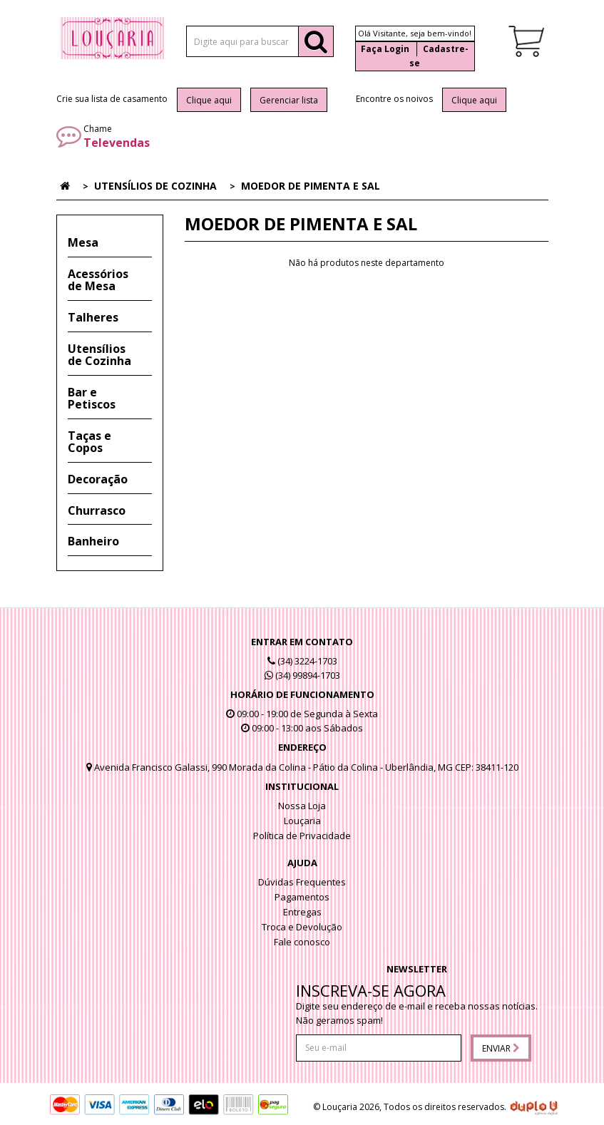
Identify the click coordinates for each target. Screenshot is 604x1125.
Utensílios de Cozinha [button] (99, 355)
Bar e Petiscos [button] (92, 398)
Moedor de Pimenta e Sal (310, 185)
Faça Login (385, 49)
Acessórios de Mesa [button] (98, 280)
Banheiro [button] (93, 541)
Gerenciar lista (289, 100)
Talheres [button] (93, 317)
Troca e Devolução (302, 926)
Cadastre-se (439, 56)
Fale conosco (302, 941)
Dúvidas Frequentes (302, 881)
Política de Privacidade (302, 835)
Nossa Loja (302, 805)
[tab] (110, 243)
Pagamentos (302, 896)
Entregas (302, 911)
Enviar (501, 1048)
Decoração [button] (98, 479)
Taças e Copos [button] (89, 442)
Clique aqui (209, 100)
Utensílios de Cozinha (155, 185)
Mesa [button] (83, 242)
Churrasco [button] (97, 510)
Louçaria (302, 820)
